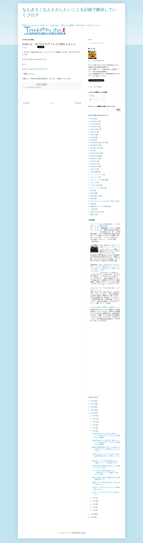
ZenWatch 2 (94, 166)
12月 (94, 416)
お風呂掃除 (94, 172)
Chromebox (94, 126)
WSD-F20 (93, 161)
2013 (93, 514)
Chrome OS (94, 121)
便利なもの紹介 (95, 212)
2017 (93, 404)
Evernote (93, 132)
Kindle (92, 140)
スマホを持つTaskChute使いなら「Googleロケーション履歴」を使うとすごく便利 (105, 472)
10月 (94, 422)
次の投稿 (26, 103)
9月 (94, 425)
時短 (91, 204)
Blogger (83, 533)
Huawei (93, 137)
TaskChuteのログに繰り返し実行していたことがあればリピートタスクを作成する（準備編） (106, 442)
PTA (91, 150)
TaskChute (31, 87)
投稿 (92, 96)
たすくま (93, 182)
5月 (94, 501)
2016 (93, 407)
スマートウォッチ (96, 174)
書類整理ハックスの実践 (98, 206)
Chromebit (94, 124)
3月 (94, 507)
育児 (91, 190)
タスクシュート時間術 (98, 180)
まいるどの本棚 (95, 87)
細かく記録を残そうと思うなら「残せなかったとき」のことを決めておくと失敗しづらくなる (109, 267)
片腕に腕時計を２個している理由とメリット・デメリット (109, 246)
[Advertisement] (52, 95)
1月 (94, 510)
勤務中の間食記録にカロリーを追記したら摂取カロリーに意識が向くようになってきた (106, 449)
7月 (94, 431)
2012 (93, 517)
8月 (94, 428)
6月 (94, 498)
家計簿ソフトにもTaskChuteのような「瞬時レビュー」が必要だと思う (105, 462)
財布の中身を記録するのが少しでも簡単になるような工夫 (106, 467)
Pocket (24, 47)
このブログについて (97, 43)
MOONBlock (94, 145)
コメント (94, 100)
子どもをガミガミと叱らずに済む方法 (103, 201)
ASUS (92, 119)
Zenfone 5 (93, 164)
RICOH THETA (95, 153)
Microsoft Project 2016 (98, 142)
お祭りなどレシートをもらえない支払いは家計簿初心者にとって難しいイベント (106, 456)
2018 (93, 401)
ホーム (52, 103)
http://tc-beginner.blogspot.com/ (34, 59)
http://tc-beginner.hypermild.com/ (34, 69)
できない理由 (95, 185)
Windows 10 (94, 158)
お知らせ (39, 87)
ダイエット (94, 177)
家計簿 (92, 193)
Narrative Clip (95, 148)
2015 (93, 410)
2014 (93, 413)
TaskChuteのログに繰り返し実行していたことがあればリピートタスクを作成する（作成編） (106, 435)
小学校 (92, 209)
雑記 (91, 198)
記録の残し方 (95, 196)
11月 (94, 419)
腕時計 (92, 214)
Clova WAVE (94, 129)
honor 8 (93, 134)
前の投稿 (78, 103)
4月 (94, 504)
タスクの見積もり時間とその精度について (105, 307)
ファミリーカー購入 (97, 188)
